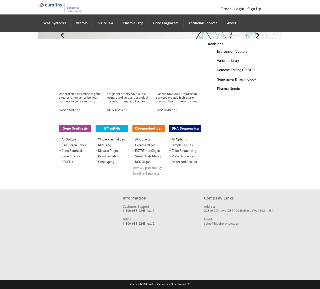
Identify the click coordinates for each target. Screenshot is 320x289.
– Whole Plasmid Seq (110, 139)
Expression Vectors (232, 51)
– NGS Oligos (141, 162)
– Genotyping (105, 162)
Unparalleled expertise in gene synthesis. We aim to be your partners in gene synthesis (80, 97)
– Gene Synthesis (71, 151)
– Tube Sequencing (182, 151)
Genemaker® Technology (236, 79)
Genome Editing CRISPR (236, 70)
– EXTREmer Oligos (146, 151)
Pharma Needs (228, 89)
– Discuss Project (108, 151)
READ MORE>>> (69, 110)
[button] (62, 35)
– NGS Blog (103, 145)
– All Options (68, 139)
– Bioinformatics (107, 156)
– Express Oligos (144, 145)
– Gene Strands (70, 156)
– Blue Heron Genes (72, 145)
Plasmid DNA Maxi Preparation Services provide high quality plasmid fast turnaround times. (177, 97)
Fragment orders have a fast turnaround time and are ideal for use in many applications (127, 97)
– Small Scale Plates (146, 156)
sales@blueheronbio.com (222, 223)
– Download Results (183, 162)
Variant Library (228, 61)
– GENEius (66, 162)
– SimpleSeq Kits (181, 145)
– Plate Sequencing (182, 156)
